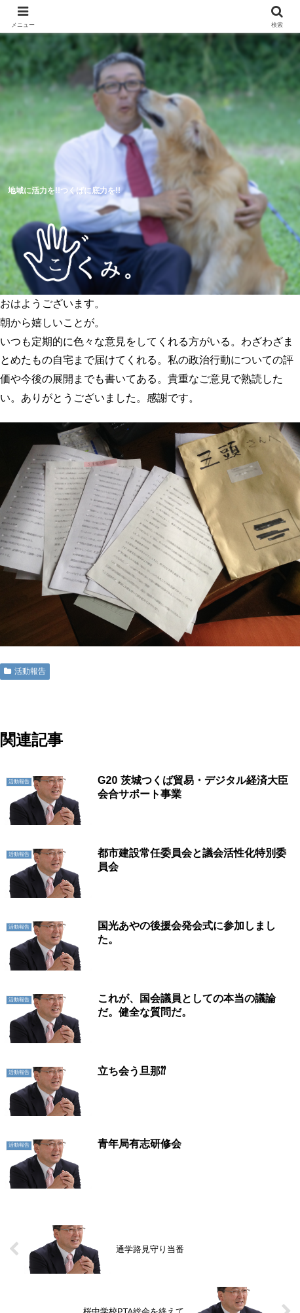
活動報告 (25, 671)
